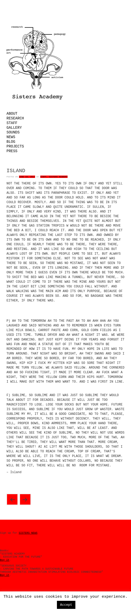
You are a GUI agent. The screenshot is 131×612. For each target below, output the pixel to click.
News (10, 137)
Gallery (14, 128)
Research (15, 118)
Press (11, 151)
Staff (11, 123)
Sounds (12, 132)
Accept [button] (66, 605)
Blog (10, 142)
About (11, 114)
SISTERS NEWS (28, 533)
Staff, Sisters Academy (54, 177)
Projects (15, 146)
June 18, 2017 (27, 177)
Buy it (4, 560)
